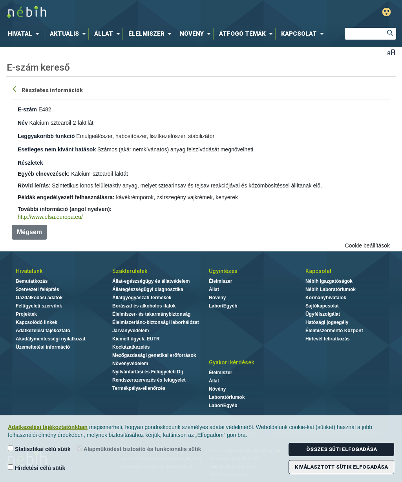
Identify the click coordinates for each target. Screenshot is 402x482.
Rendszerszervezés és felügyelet (149, 380)
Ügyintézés (223, 271)
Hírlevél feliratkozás (327, 339)
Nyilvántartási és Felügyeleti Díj (147, 372)
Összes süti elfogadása (341, 449)
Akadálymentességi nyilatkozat (50, 339)
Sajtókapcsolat (322, 306)
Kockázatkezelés (131, 347)
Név (23, 123)
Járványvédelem (130, 330)
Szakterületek (129, 271)
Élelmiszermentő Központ (334, 330)
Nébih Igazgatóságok (329, 281)
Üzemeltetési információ (43, 347)
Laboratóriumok (227, 397)
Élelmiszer (220, 281)
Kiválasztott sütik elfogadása (341, 467)
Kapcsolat (318, 271)
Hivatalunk (29, 271)
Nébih (119, 12)
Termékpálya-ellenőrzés (138, 388)
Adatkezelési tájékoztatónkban (48, 427)
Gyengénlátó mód (386, 12)
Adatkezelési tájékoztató (43, 330)
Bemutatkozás (32, 281)
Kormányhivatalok (325, 297)
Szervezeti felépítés (37, 289)
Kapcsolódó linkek (36, 322)
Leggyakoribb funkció (46, 136)
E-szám (27, 109)
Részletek (30, 163)
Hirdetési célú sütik (36, 467)
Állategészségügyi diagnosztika (147, 289)
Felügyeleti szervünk (39, 306)
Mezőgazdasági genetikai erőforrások (154, 355)
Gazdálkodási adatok (39, 297)
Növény (217, 297)
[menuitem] (25, 34)
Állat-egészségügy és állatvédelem (151, 281)
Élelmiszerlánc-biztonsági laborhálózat (155, 322)
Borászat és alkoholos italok (143, 306)
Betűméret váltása (391, 52)
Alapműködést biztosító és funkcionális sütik (139, 449)
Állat (214, 289)
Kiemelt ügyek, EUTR (136, 339)
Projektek (26, 314)
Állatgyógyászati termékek (142, 297)
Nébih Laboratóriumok (330, 289)
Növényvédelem (130, 363)
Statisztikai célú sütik (39, 449)
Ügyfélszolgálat (322, 314)
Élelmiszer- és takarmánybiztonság (151, 314)
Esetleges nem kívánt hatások (57, 149)
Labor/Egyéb (223, 306)
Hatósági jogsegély (326, 322)
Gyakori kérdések (231, 362)
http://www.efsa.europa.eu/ (50, 217)
